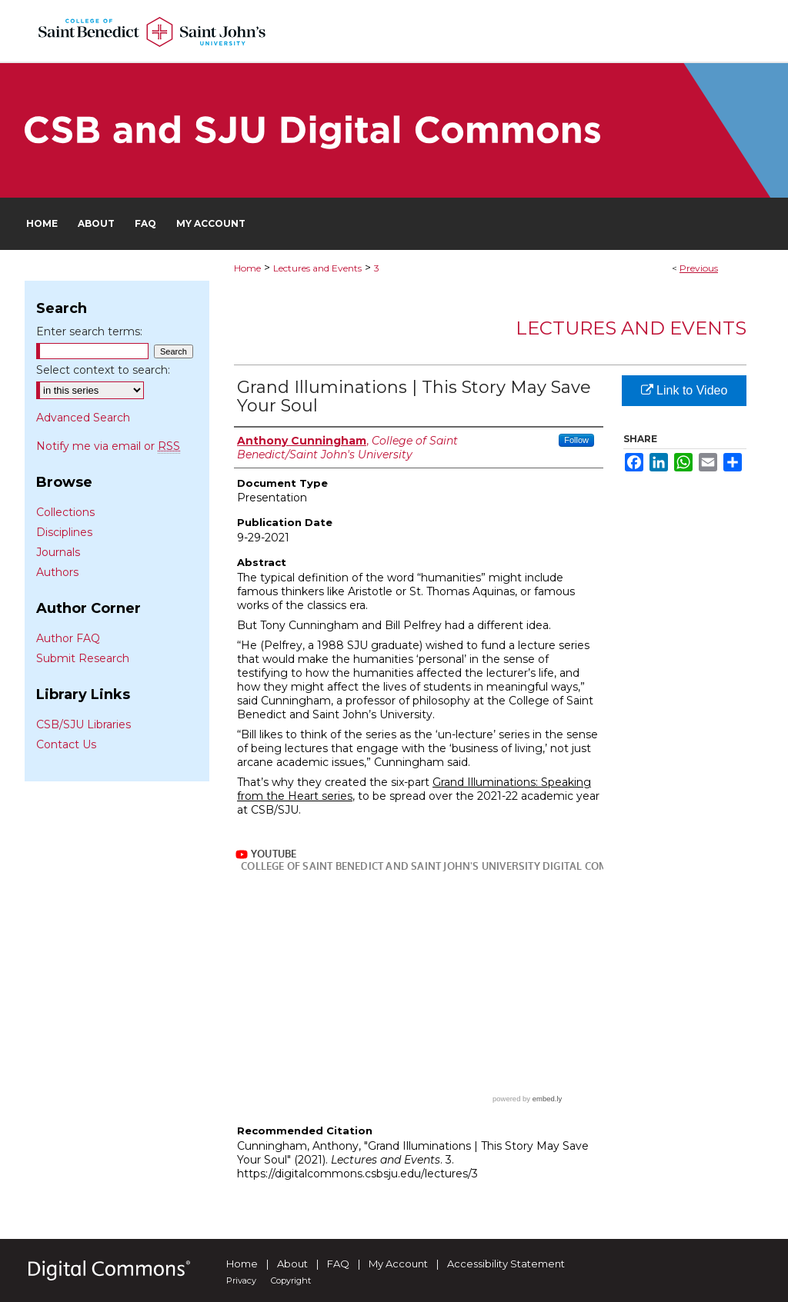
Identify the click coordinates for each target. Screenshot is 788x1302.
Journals (58, 552)
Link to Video (684, 390)
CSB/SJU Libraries (83, 724)
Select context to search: (103, 370)
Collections (65, 512)
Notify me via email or (108, 446)
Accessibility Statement (506, 1263)
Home (247, 268)
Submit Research (82, 658)
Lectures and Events (317, 268)
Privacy (241, 1280)
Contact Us (66, 744)
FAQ (338, 1263)
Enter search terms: (89, 331)
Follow (576, 440)
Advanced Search (83, 418)
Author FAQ (68, 638)
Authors (57, 572)
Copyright (291, 1280)
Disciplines (64, 532)
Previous (698, 268)
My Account (398, 1263)
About (292, 1263)
